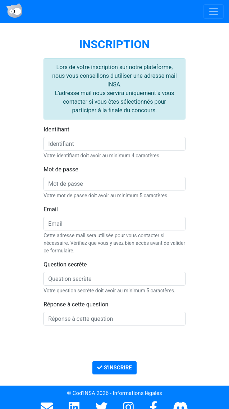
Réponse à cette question (75, 304)
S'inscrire (114, 367)
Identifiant (56, 129)
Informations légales (137, 393)
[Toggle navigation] (213, 11)
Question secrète (65, 264)
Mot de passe (60, 169)
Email (50, 209)
